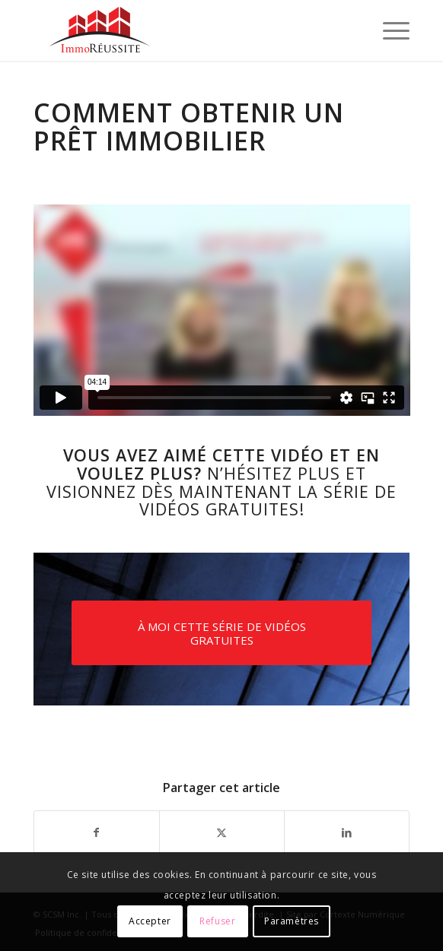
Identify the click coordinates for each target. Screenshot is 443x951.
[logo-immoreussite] (184, 30)
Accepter (150, 921)
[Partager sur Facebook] (96, 832)
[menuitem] (389, 30)
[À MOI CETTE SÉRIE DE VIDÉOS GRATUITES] (222, 633)
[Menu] (389, 30)
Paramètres (291, 921)
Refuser (217, 921)
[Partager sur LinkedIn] (347, 832)
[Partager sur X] (222, 832)
